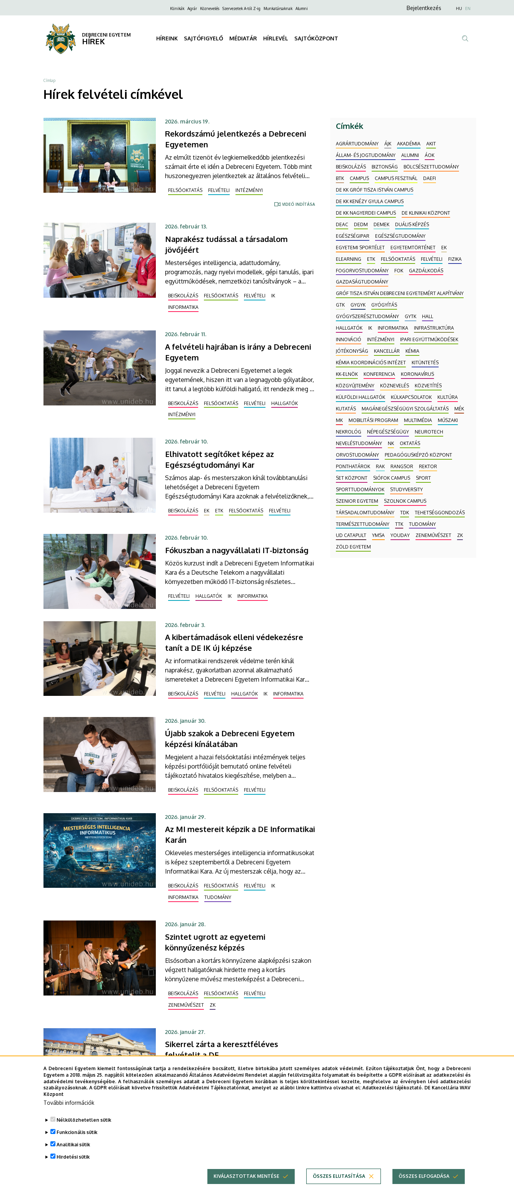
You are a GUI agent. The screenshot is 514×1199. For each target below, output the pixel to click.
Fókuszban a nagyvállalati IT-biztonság (237, 550)
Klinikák (177, 8)
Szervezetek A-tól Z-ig (241, 8)
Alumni (301, 8)
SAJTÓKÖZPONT (316, 38)
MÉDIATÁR (243, 38)
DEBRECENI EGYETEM (106, 35)
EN (468, 8)
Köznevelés (209, 8)
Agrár (192, 8)
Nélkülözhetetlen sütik (84, 1131)
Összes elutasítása (339, 1187)
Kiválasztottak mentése (246, 1187)
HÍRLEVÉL (275, 38)
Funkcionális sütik (77, 1143)
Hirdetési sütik (73, 1168)
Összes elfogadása (424, 1187)
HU (459, 8)
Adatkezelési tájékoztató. (392, 1099)
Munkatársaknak (278, 8)
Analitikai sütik (73, 1156)
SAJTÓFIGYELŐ (203, 38)
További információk (68, 1114)
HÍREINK (167, 38)
